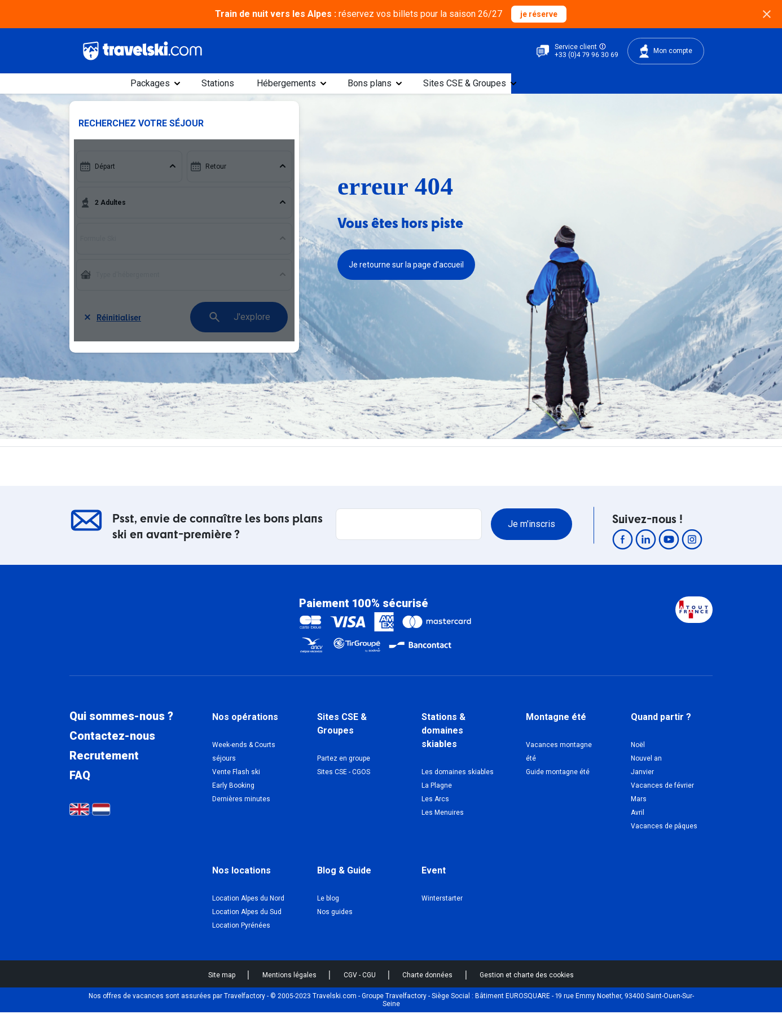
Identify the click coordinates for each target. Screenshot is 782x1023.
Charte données (428, 986)
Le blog (328, 908)
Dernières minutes (241, 809)
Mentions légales (290, 986)
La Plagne (436, 796)
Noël (638, 755)
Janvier (642, 782)
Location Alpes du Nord (248, 908)
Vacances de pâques (664, 836)
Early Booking (233, 796)
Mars (639, 809)
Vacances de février (662, 796)
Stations (353, 88)
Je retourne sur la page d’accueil (406, 275)
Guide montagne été (558, 782)
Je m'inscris (531, 534)
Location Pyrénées (241, 935)
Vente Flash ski (236, 782)
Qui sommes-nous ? (121, 727)
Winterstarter (442, 908)
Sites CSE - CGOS (343, 782)
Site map (222, 986)
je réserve (538, 14)
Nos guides (335, 922)
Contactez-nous (112, 746)
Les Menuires (442, 823)
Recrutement (104, 766)
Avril (637, 823)
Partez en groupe (343, 768)
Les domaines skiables (457, 782)
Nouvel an (646, 768)
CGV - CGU (360, 986)
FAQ (79, 786)
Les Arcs (435, 809)
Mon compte (665, 51)
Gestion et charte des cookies (527, 986)
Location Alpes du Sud (247, 922)
